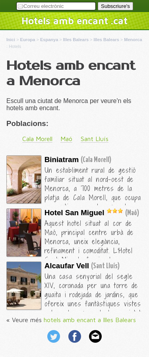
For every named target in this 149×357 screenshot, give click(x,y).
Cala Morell (37, 138)
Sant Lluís (94, 138)
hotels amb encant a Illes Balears (90, 319)
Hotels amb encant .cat (74, 20)
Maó (66, 138)
